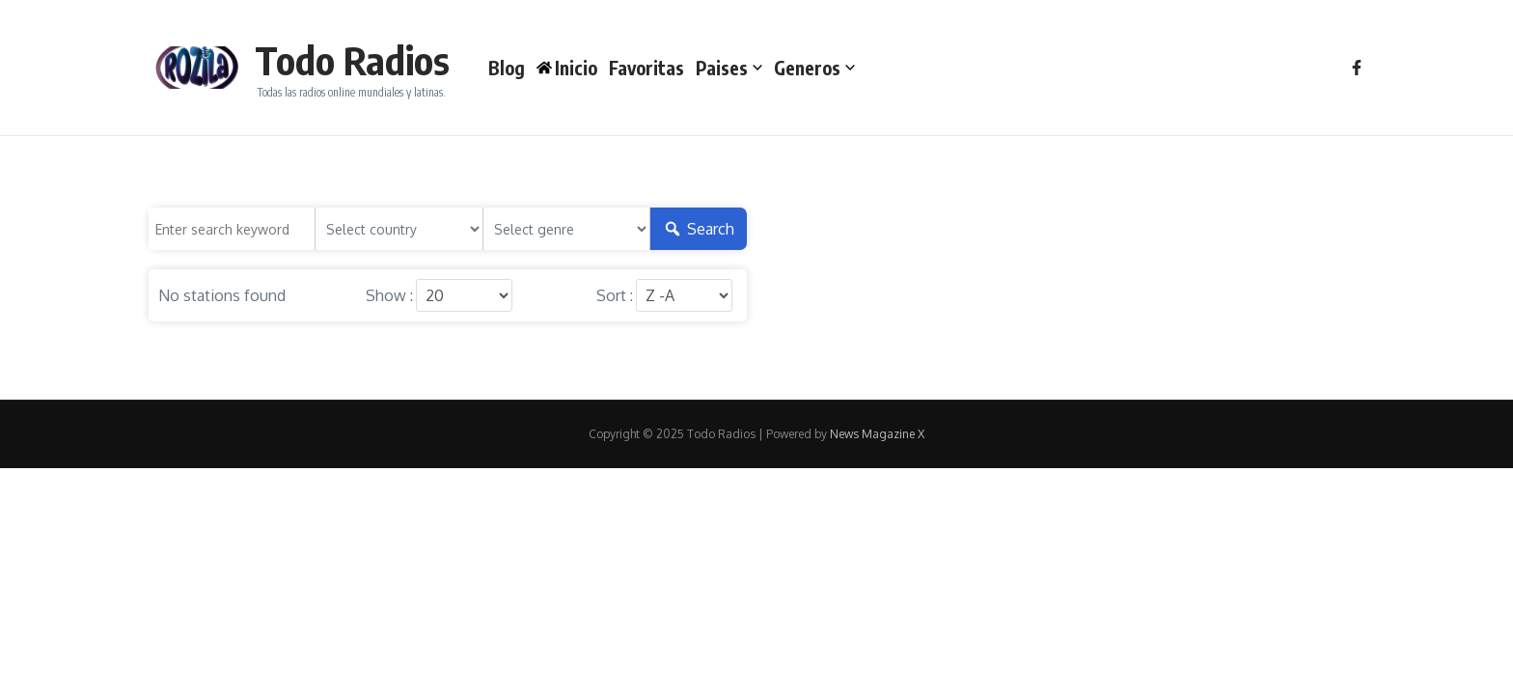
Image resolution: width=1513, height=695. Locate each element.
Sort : (614, 295)
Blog (506, 67)
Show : (389, 295)
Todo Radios (352, 60)
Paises (729, 67)
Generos (814, 67)
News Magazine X (877, 434)
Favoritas (646, 67)
